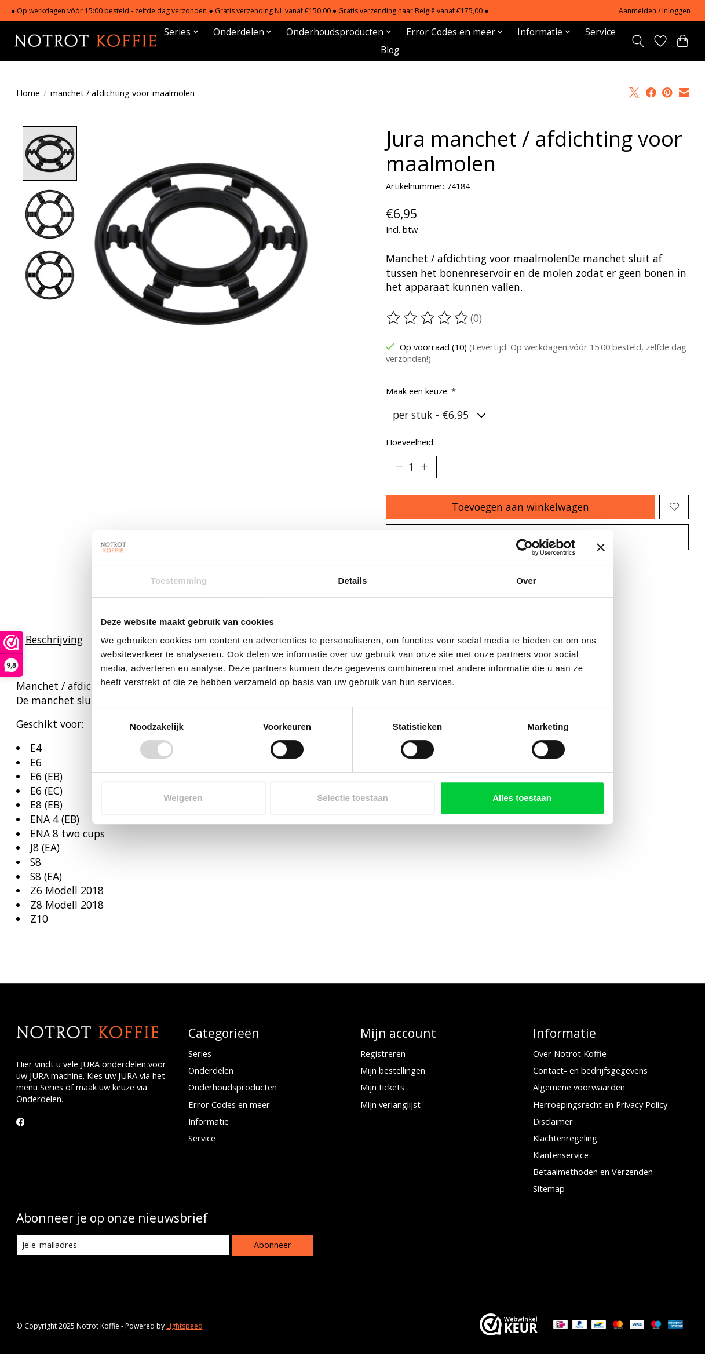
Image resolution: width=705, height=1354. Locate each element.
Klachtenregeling (565, 1138)
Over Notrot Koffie (570, 1053)
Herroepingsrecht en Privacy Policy (600, 1104)
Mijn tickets (382, 1087)
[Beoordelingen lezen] (428, 317)
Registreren (383, 1053)
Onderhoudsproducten (232, 1087)
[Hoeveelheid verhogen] (424, 467)
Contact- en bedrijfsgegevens (590, 1070)
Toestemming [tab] (179, 580)
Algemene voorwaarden (579, 1087)
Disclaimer (553, 1121)
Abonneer (272, 1244)
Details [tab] (352, 580)
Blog (390, 50)
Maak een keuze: (421, 391)
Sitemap (549, 1188)
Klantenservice (561, 1155)
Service (600, 32)
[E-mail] (123, 1245)
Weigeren (182, 798)
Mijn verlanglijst (390, 1104)
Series (199, 1053)
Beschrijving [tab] (54, 639)
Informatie (208, 1121)
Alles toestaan (521, 798)
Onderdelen (210, 1070)
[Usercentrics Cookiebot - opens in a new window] (524, 547)
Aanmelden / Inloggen (655, 11)
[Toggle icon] (637, 41)
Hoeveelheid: (410, 442)
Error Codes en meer (229, 1104)
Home (28, 92)
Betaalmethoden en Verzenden (593, 1171)
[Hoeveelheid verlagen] (398, 467)
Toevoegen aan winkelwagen (520, 507)
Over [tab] (526, 580)
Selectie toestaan (352, 798)
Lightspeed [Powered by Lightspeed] (184, 1326)
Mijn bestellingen (392, 1070)
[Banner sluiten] (601, 547)
